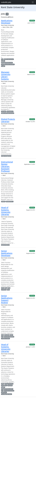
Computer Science (5, 338)
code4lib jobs (6, 2)
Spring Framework (9, 383)
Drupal (3, 66)
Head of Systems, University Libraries (5, 211)
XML (3, 383)
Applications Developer (6, 21)
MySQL (3, 60)
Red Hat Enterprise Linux (7, 62)
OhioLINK (4, 111)
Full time (32, 20)
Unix (3, 288)
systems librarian (5, 245)
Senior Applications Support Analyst (6, 299)
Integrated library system (7, 389)
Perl (2, 335)
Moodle (3, 201)
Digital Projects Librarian (8, 120)
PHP (2, 64)
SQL (6, 288)
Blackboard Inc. (9, 201)
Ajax (8, 289)
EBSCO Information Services (8, 113)
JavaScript (4, 289)
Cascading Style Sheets (6, 394)
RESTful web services (8, 59)
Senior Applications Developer (6, 253)
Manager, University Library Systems (5, 75)
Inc (2, 336)
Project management (6, 155)
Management (10, 111)
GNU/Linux (4, 392)
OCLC (11, 335)
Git (2, 59)
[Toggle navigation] (32, 2)
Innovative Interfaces (9, 64)
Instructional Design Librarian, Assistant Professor (7, 166)
